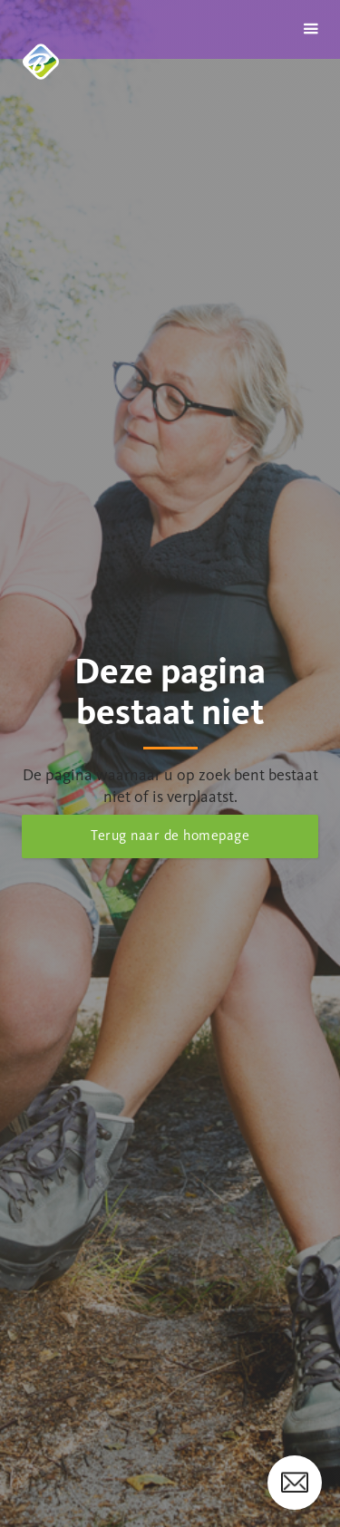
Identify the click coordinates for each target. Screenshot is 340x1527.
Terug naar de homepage (170, 835)
